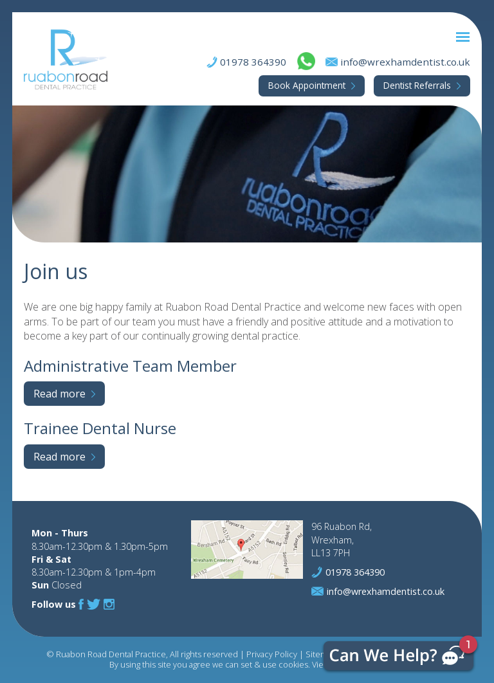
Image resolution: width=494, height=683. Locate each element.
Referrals (417, 85)
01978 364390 (253, 61)
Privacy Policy (271, 654)
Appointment (306, 85)
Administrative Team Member (130, 365)
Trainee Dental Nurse (100, 428)
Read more (59, 394)
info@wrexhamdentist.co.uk (405, 61)
